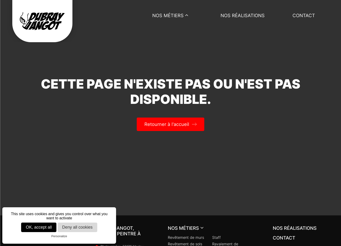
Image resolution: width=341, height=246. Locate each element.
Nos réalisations (243, 15)
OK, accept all (39, 227)
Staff (216, 237)
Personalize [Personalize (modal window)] (59, 236)
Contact (303, 15)
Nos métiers (168, 15)
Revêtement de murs (186, 237)
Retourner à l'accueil (166, 124)
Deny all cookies (77, 227)
